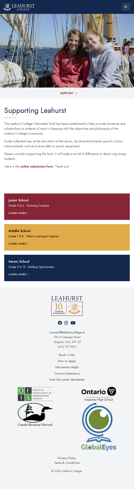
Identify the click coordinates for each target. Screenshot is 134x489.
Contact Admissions (67, 374)
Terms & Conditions (67, 463)
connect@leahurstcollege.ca (67, 332)
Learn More (17, 213)
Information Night (67, 367)
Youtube (73, 323)
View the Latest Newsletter (67, 380)
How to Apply (67, 361)
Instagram (66, 323)
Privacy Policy (67, 458)
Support (67, 93)
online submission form (36, 166)
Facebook (60, 323)
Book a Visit (67, 355)
